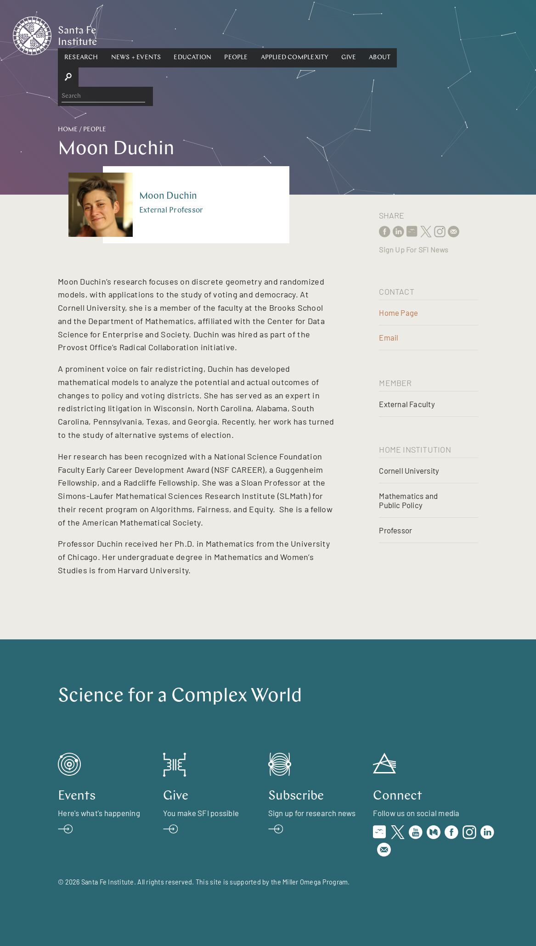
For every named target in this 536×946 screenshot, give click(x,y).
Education (253, 35)
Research (142, 35)
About (440, 35)
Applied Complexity (355, 35)
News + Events (197, 35)
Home (68, 129)
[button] (141, 35)
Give (409, 35)
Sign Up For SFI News (413, 249)
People (296, 35)
